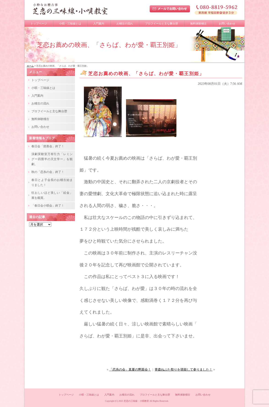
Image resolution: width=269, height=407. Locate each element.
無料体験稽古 (198, 23)
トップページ (38, 23)
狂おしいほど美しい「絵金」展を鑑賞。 (52, 195)
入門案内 (98, 23)
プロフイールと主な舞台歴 (161, 23)
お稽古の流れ (124, 23)
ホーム (30, 66)
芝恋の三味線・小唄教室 (136, 401)
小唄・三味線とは (70, 23)
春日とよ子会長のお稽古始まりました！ (52, 182)
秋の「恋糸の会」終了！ (47, 172)
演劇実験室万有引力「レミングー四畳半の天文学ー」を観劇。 (52, 159)
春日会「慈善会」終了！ (47, 146)
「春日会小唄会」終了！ (47, 205)
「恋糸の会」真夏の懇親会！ (130, 369)
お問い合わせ (227, 23)
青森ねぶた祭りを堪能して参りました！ (183, 369)
